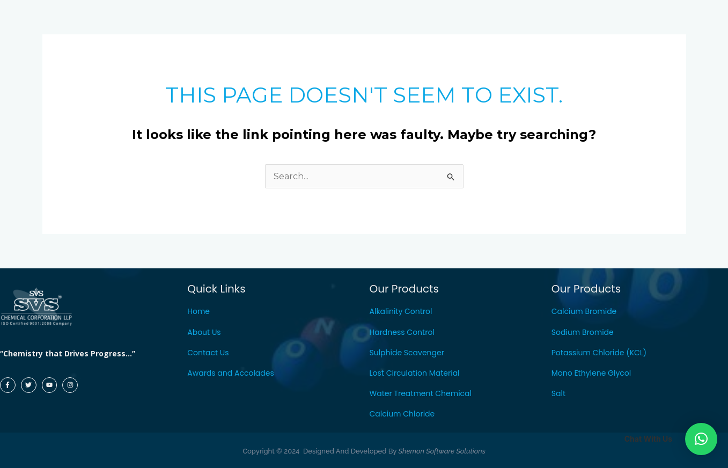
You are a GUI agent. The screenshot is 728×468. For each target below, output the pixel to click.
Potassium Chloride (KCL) (598, 352)
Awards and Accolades (230, 373)
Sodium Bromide (582, 332)
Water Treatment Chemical (421, 393)
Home (198, 311)
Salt (558, 393)
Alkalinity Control (401, 311)
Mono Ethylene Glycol (591, 373)
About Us (203, 332)
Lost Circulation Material (415, 373)
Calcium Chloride (402, 413)
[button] (701, 439)
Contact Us (208, 352)
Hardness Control (402, 332)
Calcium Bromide (584, 311)
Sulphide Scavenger (407, 352)
